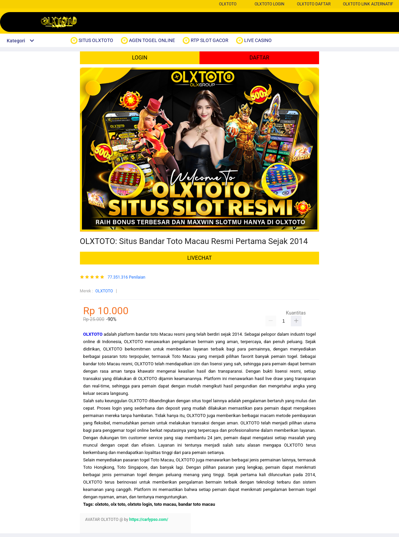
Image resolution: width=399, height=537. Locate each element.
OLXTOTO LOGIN (269, 4)
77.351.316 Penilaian (126, 277)
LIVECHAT (199, 258)
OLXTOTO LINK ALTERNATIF (368, 4)
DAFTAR (259, 57)
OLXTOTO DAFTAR (313, 4)
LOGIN (139, 57)
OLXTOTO (227, 4)
